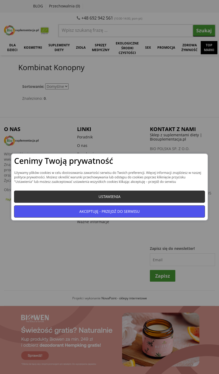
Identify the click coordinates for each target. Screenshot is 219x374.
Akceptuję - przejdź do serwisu (109, 211)
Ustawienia (109, 196)
